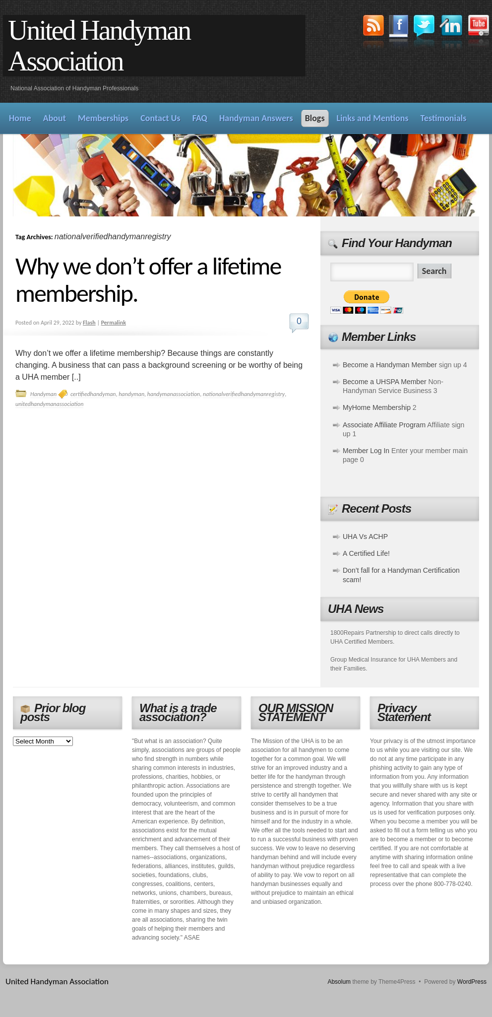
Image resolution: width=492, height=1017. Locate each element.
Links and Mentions (373, 118)
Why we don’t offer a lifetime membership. (148, 279)
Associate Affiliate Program (384, 425)
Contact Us (160, 118)
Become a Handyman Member (390, 365)
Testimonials (444, 118)
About (54, 118)
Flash (89, 322)
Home (20, 118)
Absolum (339, 981)
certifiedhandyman (93, 394)
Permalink (113, 322)
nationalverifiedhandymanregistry (244, 394)
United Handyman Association (99, 45)
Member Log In (366, 451)
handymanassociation (173, 394)
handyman (131, 394)
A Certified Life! (366, 553)
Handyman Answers (256, 118)
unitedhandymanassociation (49, 404)
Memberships (103, 118)
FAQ (199, 118)
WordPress (472, 981)
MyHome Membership (377, 407)
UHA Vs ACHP (365, 537)
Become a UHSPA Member (385, 382)
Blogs (315, 118)
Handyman (43, 394)
